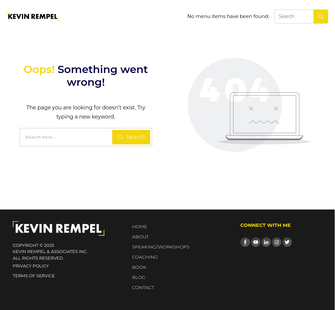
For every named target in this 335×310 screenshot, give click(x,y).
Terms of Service (34, 275)
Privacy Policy (31, 265)
